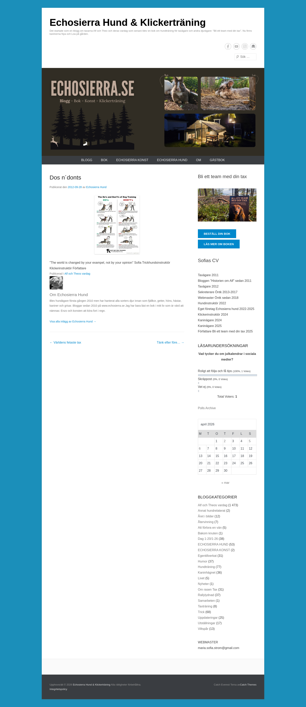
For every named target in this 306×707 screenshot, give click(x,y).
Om (198, 160)
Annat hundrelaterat (211, 510)
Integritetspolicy (58, 689)
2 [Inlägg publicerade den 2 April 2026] (225, 441)
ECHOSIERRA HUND (172, 160)
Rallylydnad (206, 595)
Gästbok (217, 160)
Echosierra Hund (96, 187)
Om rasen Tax (207, 589)
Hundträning (206, 567)
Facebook (228, 46)
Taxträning (205, 606)
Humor (202, 561)
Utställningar (206, 623)
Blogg (86, 160)
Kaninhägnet (206, 572)
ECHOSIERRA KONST (132, 160)
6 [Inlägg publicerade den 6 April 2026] (200, 448)
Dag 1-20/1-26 (208, 538)
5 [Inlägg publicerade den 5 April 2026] (250, 441)
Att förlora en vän (210, 527)
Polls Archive (207, 408)
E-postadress (253, 46)
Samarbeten (206, 600)
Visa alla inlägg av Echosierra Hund (73, 321)
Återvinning (205, 522)
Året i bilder (206, 516)
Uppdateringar (208, 617)
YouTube (236, 46)
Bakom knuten (208, 533)
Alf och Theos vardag (77, 273)
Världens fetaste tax (65, 342)
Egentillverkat (207, 555)
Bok (104, 160)
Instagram (245, 46)
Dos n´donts (65, 177)
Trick (201, 612)
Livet (201, 578)
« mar (225, 482)
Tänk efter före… (170, 342)
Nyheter (203, 584)
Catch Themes (248, 684)
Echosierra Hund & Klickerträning (128, 22)
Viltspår (203, 628)
